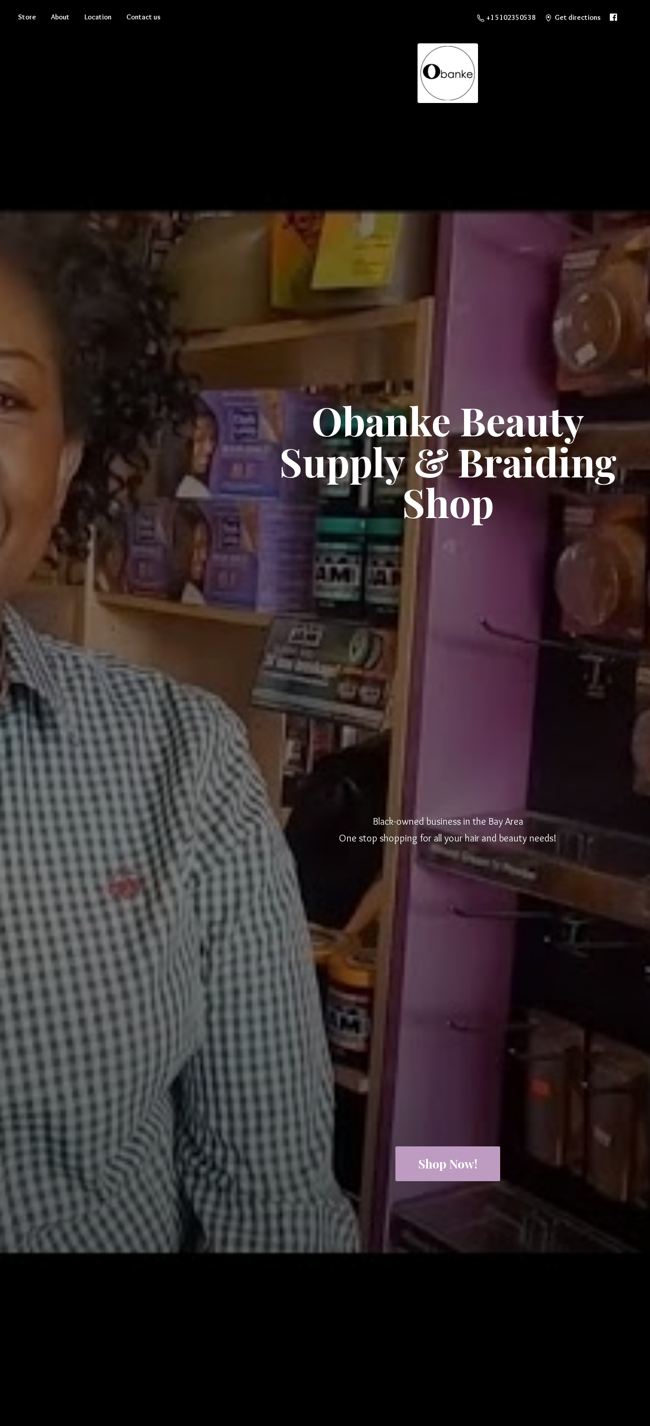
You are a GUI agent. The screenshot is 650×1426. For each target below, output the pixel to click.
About (60, 17)
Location (97, 17)
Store (27, 17)
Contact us (143, 17)
